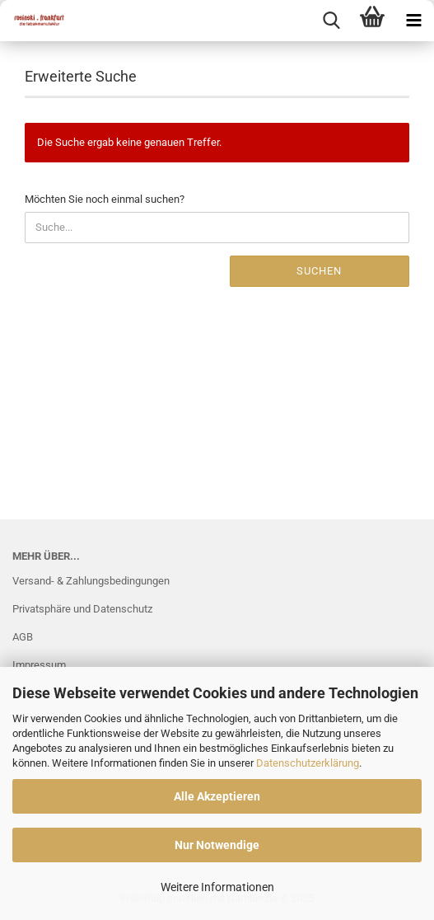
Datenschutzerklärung (307, 763)
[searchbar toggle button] (331, 20)
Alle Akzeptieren (217, 796)
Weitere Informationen (217, 887)
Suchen (319, 271)
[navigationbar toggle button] (413, 20)
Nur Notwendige (217, 845)
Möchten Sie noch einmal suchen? (104, 199)
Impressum (39, 665)
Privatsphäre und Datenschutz (82, 609)
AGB (22, 637)
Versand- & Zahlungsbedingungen (91, 581)
